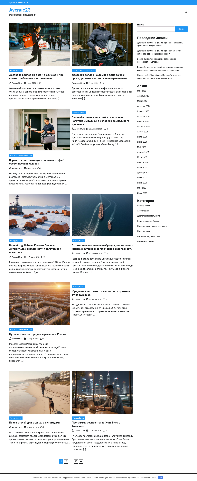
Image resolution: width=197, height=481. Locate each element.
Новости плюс (143, 231)
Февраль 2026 (143, 106)
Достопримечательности (84, 70)
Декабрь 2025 (143, 116)
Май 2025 (141, 147)
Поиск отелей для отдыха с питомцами (34, 422)
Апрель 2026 (143, 96)
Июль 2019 (142, 193)
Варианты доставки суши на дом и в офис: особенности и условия (36, 161)
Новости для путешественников (152, 226)
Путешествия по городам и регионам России (37, 334)
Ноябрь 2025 (143, 121)
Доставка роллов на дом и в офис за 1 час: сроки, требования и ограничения (36, 76)
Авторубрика (16, 70)
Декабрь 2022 (143, 172)
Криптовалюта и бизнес (148, 221)
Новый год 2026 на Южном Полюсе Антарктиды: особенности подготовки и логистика (35, 249)
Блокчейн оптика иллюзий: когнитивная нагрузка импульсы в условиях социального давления (100, 121)
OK (161, 478)
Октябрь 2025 (143, 126)
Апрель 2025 (143, 152)
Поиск (140, 24)
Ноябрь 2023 (143, 162)
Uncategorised (79, 113)
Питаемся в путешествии (148, 236)
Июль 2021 (142, 178)
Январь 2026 (143, 111)
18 (76, 461)
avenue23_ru (15, 83)
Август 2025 (142, 132)
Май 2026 (141, 91)
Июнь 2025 (142, 142)
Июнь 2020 (142, 183)
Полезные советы (145, 241)
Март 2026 (142, 101)
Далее (81, 461)
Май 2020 (141, 188)
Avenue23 (20, 10)
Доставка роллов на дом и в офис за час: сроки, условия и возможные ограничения (99, 76)
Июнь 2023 (142, 167)
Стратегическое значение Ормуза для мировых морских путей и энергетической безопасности (102, 247)
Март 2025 (142, 157)
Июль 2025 (142, 137)
